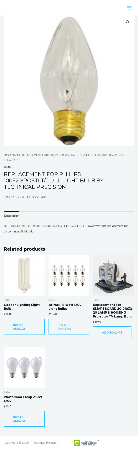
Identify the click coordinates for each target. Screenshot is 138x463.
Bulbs (16, 154)
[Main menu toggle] (129, 8)
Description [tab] (11, 215)
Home (7, 154)
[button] (127, 22)
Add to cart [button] (112, 332)
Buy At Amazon (19, 326)
